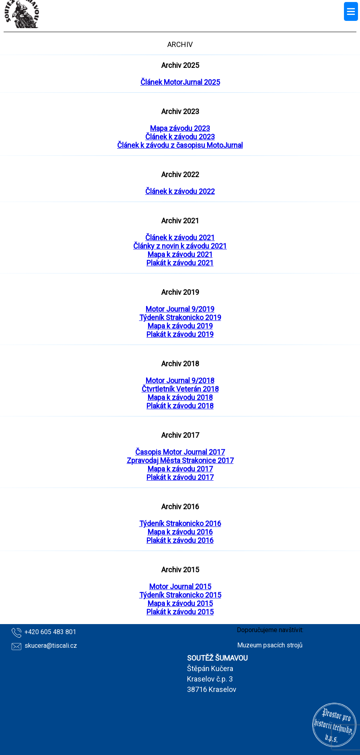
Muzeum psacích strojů (270, 645)
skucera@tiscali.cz (50, 645)
